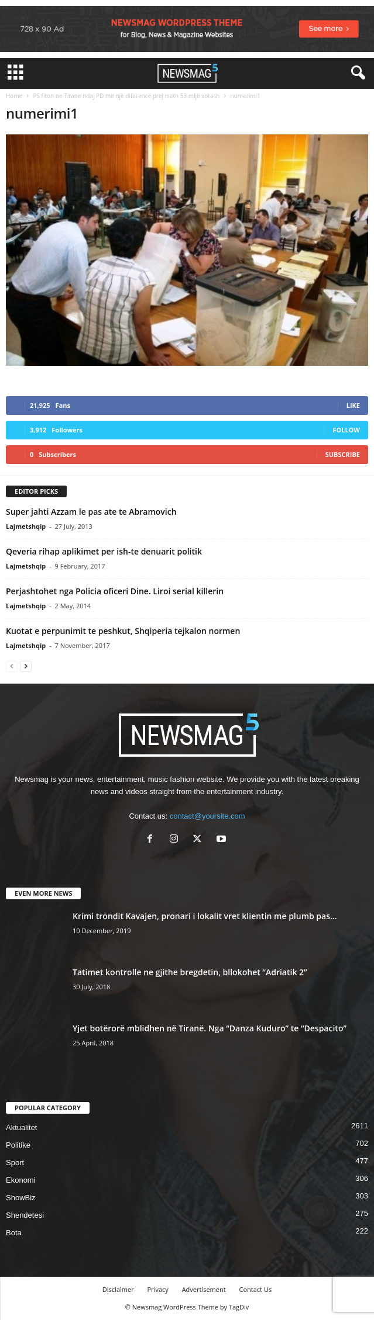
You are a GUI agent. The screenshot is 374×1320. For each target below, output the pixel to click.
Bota (14, 1232)
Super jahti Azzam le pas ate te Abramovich (91, 511)
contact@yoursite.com (207, 816)
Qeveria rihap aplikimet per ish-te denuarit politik (104, 551)
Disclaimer (118, 1289)
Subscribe (342, 454)
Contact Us (255, 1289)
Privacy (158, 1289)
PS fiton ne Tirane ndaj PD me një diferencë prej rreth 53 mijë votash (126, 96)
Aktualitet (21, 1127)
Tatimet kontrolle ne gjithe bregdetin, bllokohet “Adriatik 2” (190, 972)
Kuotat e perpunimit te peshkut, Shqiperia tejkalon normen (123, 630)
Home (14, 96)
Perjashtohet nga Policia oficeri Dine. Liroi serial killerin (115, 591)
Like (353, 405)
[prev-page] (12, 666)
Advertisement (204, 1289)
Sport (15, 1162)
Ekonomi (21, 1180)
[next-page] (26, 666)
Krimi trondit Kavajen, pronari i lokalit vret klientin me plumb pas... (205, 915)
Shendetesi (25, 1215)
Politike (18, 1145)
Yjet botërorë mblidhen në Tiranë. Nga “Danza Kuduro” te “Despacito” (209, 1028)
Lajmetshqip (26, 526)
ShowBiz (21, 1197)
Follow (346, 429)
